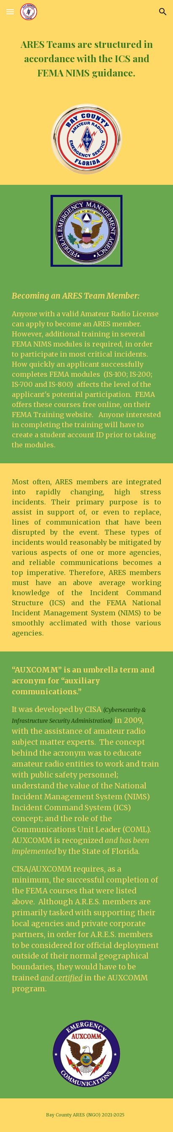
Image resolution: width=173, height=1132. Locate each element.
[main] (86, 58)
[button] (10, 11)
